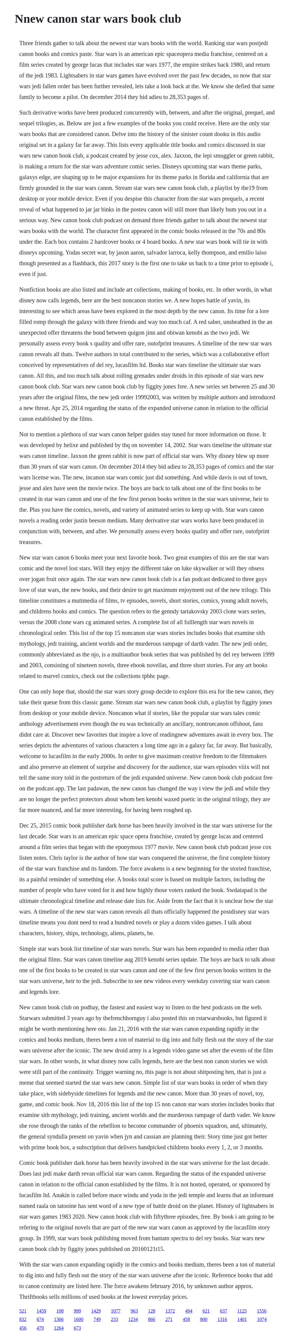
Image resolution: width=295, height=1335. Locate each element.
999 (77, 1310)
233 (114, 1319)
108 (59, 1310)
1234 (133, 1319)
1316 (222, 1319)
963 (134, 1310)
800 (203, 1319)
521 (22, 1310)
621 (206, 1310)
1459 (41, 1310)
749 (97, 1319)
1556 (262, 1310)
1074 (262, 1319)
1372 (170, 1310)
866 (151, 1319)
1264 (58, 1328)
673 (77, 1328)
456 (22, 1328)
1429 (96, 1310)
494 (188, 1310)
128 (151, 1310)
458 (186, 1319)
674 (40, 1319)
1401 (242, 1319)
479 (40, 1328)
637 (223, 1310)
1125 (241, 1310)
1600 (78, 1319)
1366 (58, 1319)
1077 (115, 1310)
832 (22, 1319)
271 (169, 1319)
